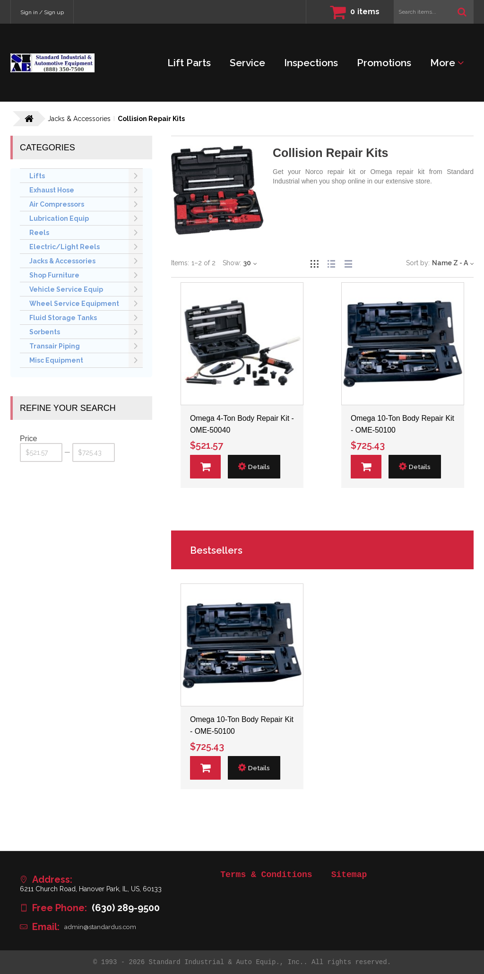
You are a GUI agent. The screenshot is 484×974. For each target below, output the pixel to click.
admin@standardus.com (101, 927)
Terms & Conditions (266, 874)
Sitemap (349, 874)
